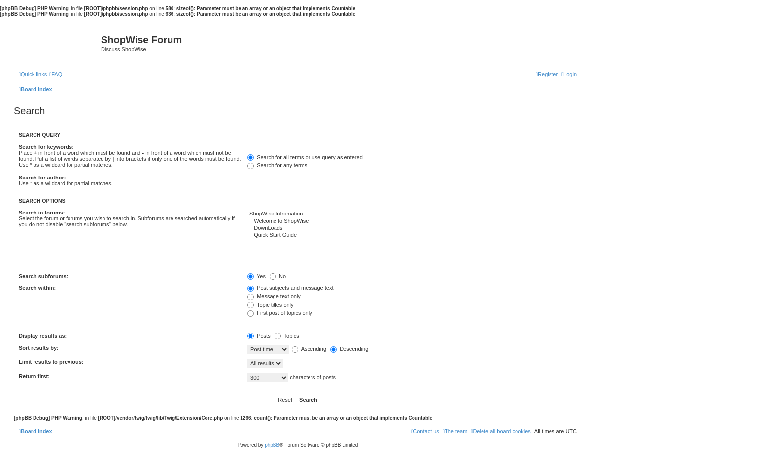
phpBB (272, 445)
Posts (259, 336)
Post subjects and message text (290, 288)
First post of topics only (279, 313)
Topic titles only (270, 305)
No (278, 276)
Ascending (309, 349)
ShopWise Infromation (412, 214)
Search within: (37, 288)
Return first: (34, 376)
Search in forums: (42, 212)
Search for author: (42, 177)
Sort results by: (39, 348)
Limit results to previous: (51, 362)
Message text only (274, 296)
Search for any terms (277, 165)
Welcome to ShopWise (412, 221)
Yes (256, 276)
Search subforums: (43, 276)
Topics (287, 336)
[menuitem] (55, 74)
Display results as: (43, 336)
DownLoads (412, 228)
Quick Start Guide (412, 235)
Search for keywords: (46, 147)
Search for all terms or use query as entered (305, 157)
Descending (349, 349)
